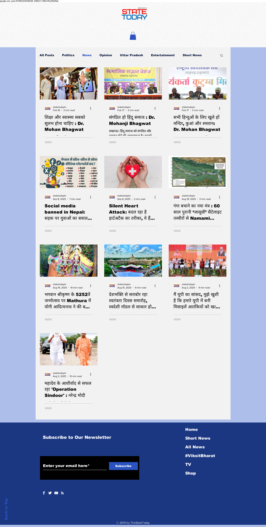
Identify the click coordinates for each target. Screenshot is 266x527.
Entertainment (163, 55)
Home (191, 429)
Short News (192, 55)
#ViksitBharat (200, 456)
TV (188, 464)
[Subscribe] (123, 466)
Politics (68, 55)
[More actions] (92, 108)
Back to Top (6, 509)
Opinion (105, 55)
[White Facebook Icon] (44, 493)
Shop (190, 473)
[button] (133, 36)
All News (195, 447)
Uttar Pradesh (131, 55)
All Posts (47, 55)
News (87, 55)
